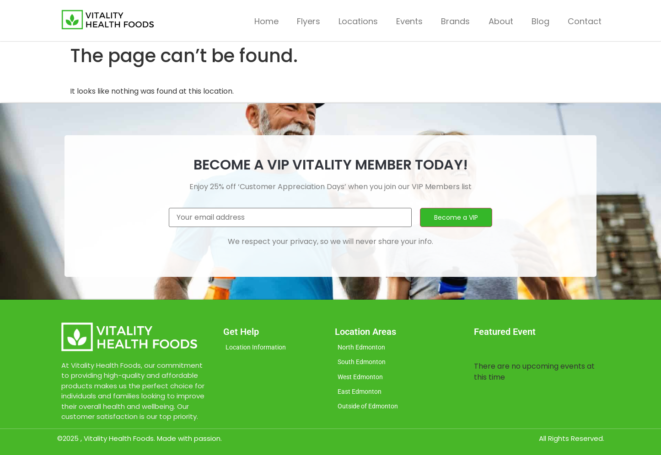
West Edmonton (362, 379)
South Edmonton (363, 364)
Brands (455, 21)
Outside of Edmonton (370, 410)
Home (266, 21)
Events (409, 21)
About (501, 21)
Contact (585, 21)
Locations (358, 21)
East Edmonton (361, 395)
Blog (540, 21)
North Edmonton (363, 348)
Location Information (258, 348)
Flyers (308, 21)
